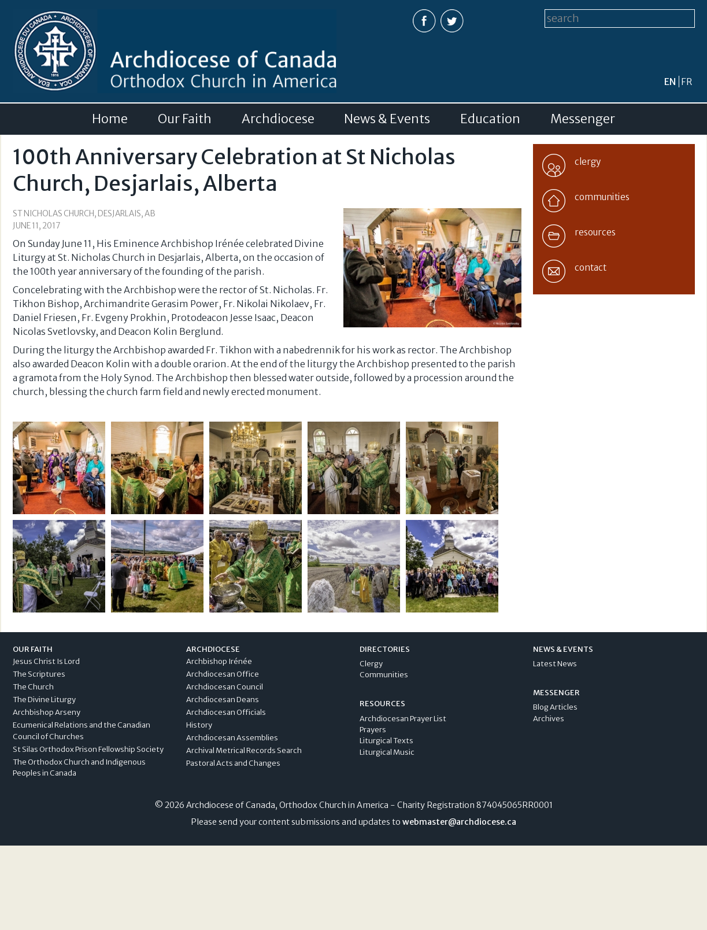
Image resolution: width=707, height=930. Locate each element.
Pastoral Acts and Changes (233, 763)
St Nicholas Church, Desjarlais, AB (84, 214)
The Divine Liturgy (44, 699)
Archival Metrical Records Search (244, 750)
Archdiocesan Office (222, 674)
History (199, 725)
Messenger (582, 119)
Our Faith (185, 119)
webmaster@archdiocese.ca (459, 822)
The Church (33, 687)
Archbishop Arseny (46, 712)
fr (686, 81)
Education (490, 119)
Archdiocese (278, 119)
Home (110, 119)
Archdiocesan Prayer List (403, 719)
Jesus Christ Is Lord (46, 661)
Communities (384, 675)
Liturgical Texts (386, 741)
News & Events (387, 119)
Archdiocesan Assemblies (232, 738)
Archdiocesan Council (224, 687)
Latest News (555, 664)
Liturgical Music (387, 752)
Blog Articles (555, 707)
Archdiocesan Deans (222, 699)
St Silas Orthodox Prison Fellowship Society (88, 749)
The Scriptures (39, 674)
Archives (548, 719)
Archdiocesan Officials (226, 712)
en (670, 81)
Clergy (371, 664)
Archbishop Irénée (219, 661)
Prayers (373, 730)
